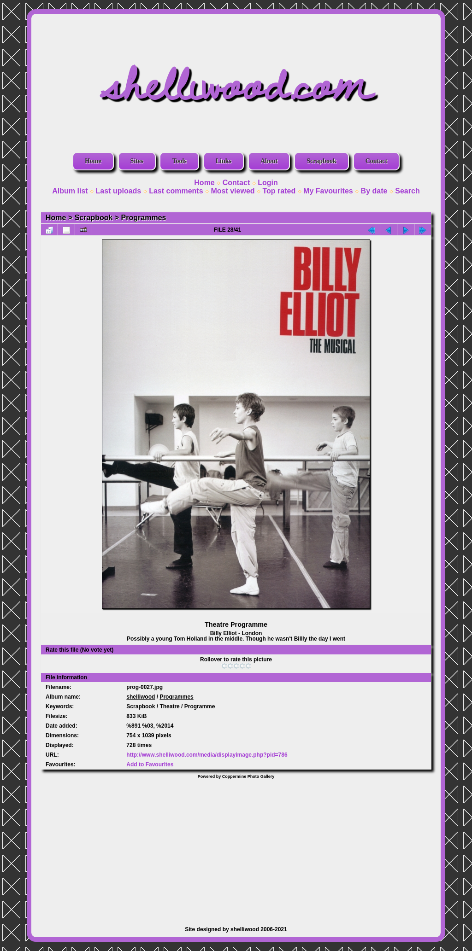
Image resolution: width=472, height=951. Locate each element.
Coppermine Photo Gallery (248, 776)
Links (223, 161)
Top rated (278, 191)
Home (93, 161)
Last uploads (119, 191)
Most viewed (232, 191)
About (268, 161)
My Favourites (328, 191)
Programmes (143, 218)
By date (374, 191)
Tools (179, 161)
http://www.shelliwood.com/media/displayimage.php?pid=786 (206, 755)
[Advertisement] (236, 847)
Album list (70, 191)
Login (268, 183)
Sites (136, 161)
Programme (199, 706)
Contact (376, 161)
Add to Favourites (149, 764)
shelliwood (140, 697)
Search (407, 191)
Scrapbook (321, 161)
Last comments (176, 191)
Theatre (169, 706)
